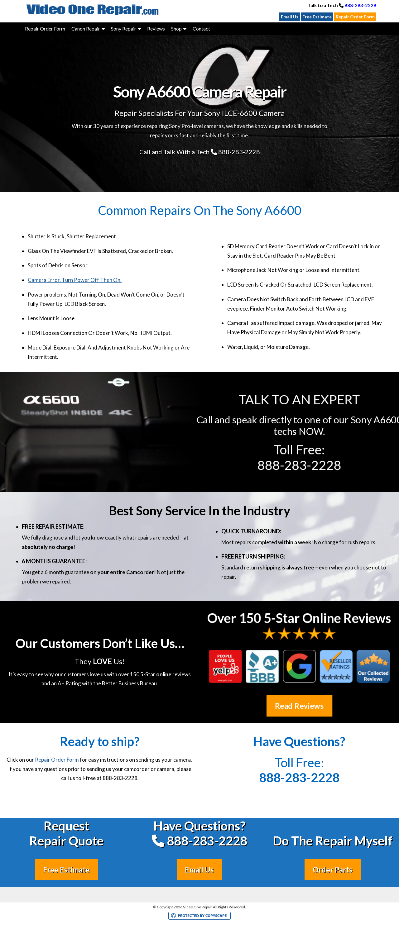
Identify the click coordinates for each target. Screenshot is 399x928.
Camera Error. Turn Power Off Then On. (75, 280)
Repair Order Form (355, 16)
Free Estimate (317, 16)
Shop (176, 28)
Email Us (289, 16)
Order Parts (333, 869)
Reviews (156, 28)
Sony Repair (123, 28)
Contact (201, 28)
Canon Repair (85, 28)
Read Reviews (299, 706)
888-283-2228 (360, 5)
